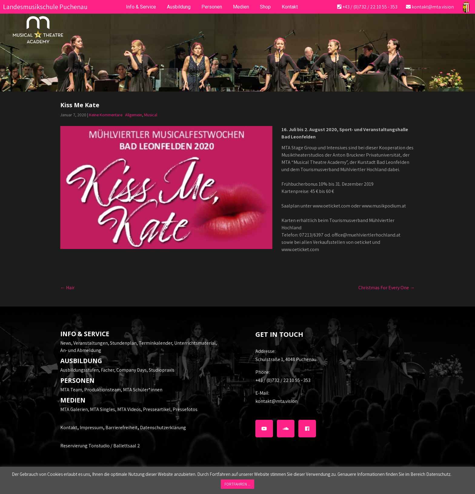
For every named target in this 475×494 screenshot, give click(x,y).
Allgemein (133, 115)
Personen (211, 7)
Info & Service (141, 7)
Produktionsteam (102, 389)
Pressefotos (185, 409)
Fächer (107, 370)
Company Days (131, 370)
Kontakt (68, 427)
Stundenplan (123, 343)
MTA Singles (102, 409)
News (65, 343)
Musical (150, 115)
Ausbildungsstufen (79, 370)
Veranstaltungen (90, 343)
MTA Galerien (74, 409)
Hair (67, 287)
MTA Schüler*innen (142, 389)
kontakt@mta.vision (433, 7)
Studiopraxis (161, 370)
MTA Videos (129, 409)
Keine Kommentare (105, 115)
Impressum (91, 427)
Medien (241, 7)
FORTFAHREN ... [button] (237, 484)
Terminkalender (155, 343)
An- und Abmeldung (80, 350)
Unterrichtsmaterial (195, 343)
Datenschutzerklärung (163, 427)
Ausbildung (179, 7)
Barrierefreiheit (121, 427)
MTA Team (71, 389)
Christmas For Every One (386, 287)
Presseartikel (157, 409)
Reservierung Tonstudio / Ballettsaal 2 (100, 446)
